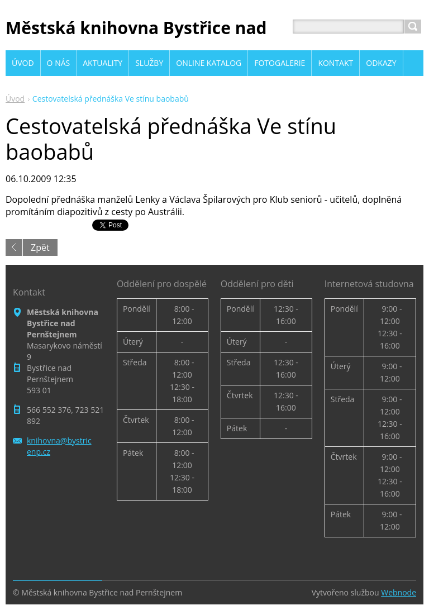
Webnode (398, 592)
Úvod (15, 98)
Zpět (40, 247)
